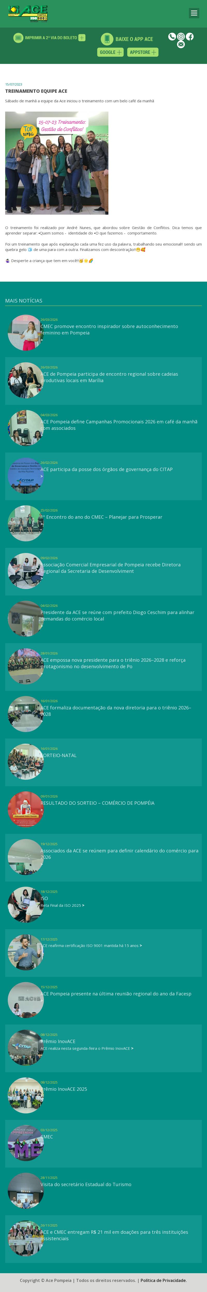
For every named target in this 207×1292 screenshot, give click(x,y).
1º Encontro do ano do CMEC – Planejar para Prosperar (101, 517)
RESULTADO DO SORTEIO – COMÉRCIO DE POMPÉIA (97, 803)
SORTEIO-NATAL (59, 755)
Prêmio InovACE (58, 1041)
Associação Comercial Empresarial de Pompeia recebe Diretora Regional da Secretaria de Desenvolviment (111, 567)
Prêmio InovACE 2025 (64, 1089)
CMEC (47, 1137)
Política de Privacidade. (164, 1276)
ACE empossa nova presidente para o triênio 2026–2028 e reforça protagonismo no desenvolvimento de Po (113, 663)
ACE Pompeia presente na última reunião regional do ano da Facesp (116, 994)
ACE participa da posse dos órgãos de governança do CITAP (107, 469)
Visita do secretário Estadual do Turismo (86, 1184)
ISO (44, 898)
